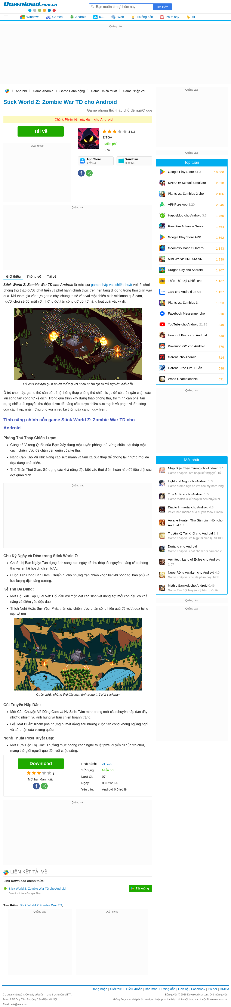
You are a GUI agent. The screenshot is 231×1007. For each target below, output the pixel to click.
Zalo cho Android (184, 291)
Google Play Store (184, 172)
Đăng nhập (99, 989)
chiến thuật (123, 285)
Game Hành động (72, 91)
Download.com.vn (7, 91)
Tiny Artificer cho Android (188, 494)
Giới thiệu (13, 276)
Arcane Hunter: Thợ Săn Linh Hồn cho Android (195, 522)
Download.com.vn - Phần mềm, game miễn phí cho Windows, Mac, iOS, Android (30, 6)
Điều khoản (134, 989)
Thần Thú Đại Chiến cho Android (185, 282)
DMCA (224, 989)
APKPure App (181, 204)
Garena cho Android (182, 357)
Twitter (212, 989)
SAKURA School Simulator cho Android (187, 184)
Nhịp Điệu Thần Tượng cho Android (196, 468)
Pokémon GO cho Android (186, 347)
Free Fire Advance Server (186, 227)
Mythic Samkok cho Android (191, 585)
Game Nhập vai (134, 91)
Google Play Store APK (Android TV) (184, 238)
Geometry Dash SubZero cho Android (186, 249)
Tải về (51, 276)
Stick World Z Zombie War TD (41, 905)
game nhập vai (102, 285)
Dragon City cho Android (185, 271)
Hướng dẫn (167, 989)
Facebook (198, 989)
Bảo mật (151, 989)
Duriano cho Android (182, 546)
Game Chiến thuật (104, 91)
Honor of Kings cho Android (187, 336)
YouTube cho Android (187, 324)
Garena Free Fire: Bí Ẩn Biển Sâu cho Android (188, 369)
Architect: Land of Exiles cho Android (194, 562)
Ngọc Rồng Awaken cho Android (193, 572)
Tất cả (8, 16)
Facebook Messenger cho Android (186, 315)
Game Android (43, 91)
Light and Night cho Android (190, 481)
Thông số (34, 276)
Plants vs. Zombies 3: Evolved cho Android (186, 304)
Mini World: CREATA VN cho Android (185, 260)
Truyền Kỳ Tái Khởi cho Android (193, 533)
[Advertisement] (115, 59)
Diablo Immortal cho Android (190, 507)
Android (21, 91)
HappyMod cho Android (187, 215)
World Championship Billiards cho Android (186, 380)
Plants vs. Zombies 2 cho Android (186, 195)
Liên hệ (183, 989)
